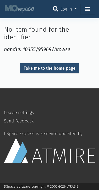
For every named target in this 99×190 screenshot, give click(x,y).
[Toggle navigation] (87, 9)
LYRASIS (73, 186)
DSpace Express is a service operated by (49, 147)
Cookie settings (19, 112)
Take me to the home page (49, 68)
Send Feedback (19, 121)
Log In (66, 9)
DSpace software (17, 186)
